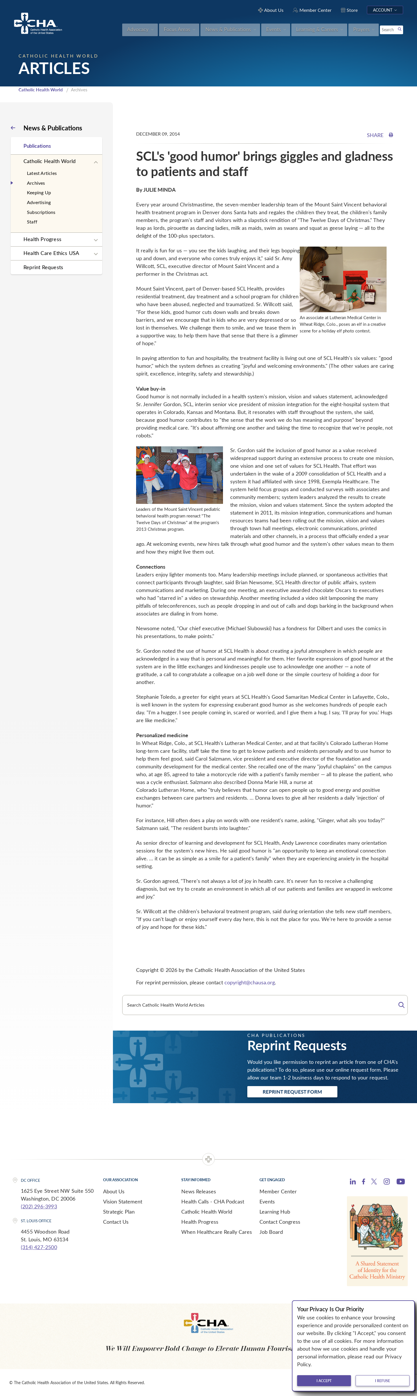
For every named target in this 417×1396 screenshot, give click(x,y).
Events (267, 1201)
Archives (36, 183)
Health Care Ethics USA (51, 252)
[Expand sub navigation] (96, 162)
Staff (32, 222)
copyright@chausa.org (249, 982)
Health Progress (42, 239)
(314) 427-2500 (39, 1247)
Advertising (39, 202)
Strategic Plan (119, 1211)
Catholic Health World (41, 90)
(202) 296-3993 (39, 1206)
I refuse (382, 1380)
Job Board (271, 1231)
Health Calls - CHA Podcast (212, 1201)
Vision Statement (122, 1201)
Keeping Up (39, 192)
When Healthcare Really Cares (216, 1231)
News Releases (198, 1191)
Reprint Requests (43, 267)
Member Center (278, 1191)
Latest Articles (42, 173)
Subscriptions (41, 212)
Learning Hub (274, 1211)
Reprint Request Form (292, 1091)
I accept (324, 1380)
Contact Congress (279, 1221)
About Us (114, 1191)
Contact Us (116, 1221)
